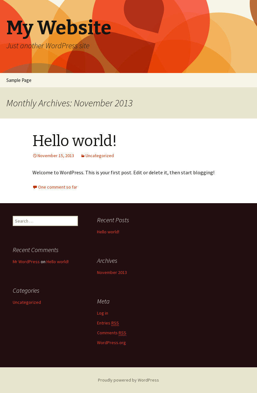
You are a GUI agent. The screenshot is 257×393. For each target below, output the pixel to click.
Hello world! (74, 141)
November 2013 (112, 272)
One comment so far (57, 187)
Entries (108, 323)
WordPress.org (111, 342)
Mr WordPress (26, 261)
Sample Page (18, 80)
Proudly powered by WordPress (128, 380)
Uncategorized (100, 155)
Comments (111, 333)
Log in (102, 313)
